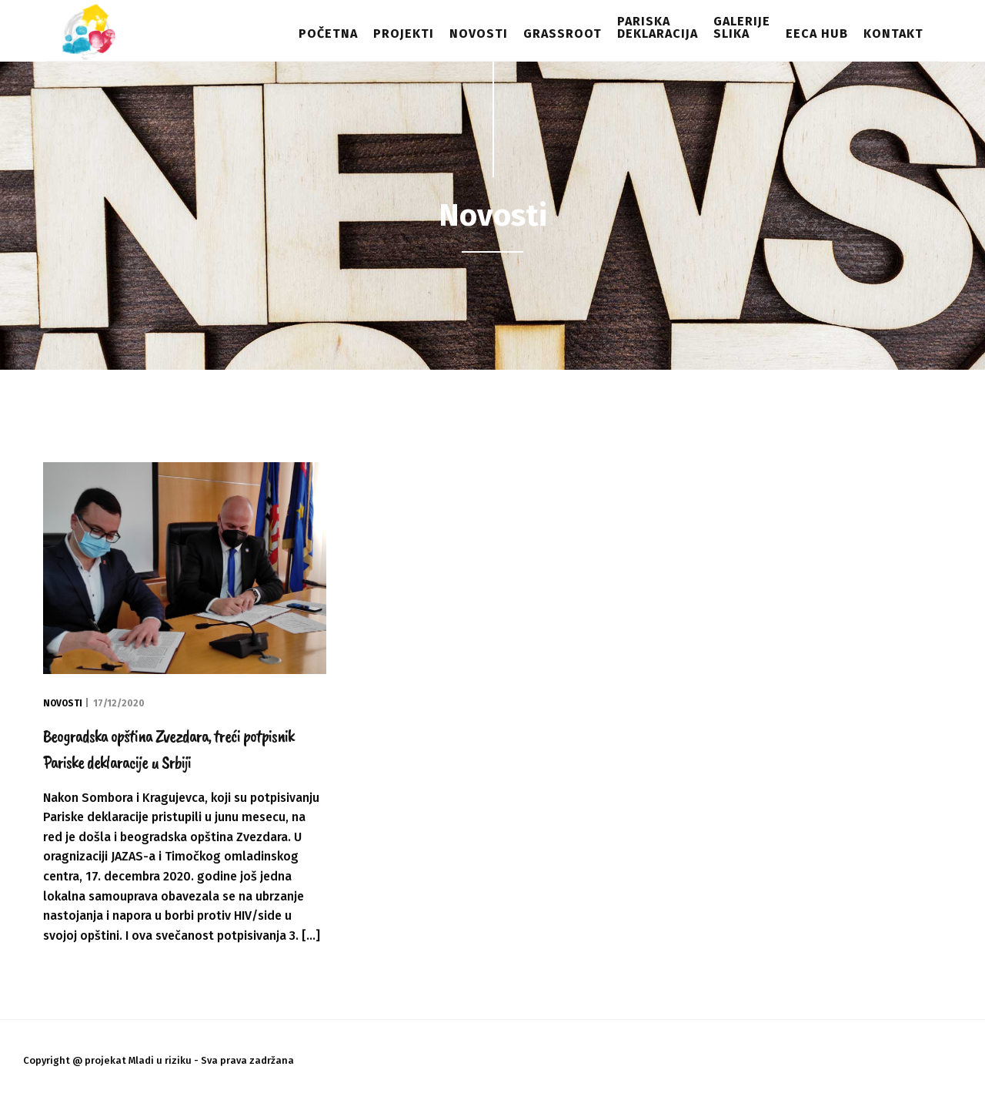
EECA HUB (817, 33)
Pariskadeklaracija (657, 27)
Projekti (403, 33)
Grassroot (562, 33)
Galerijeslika (741, 27)
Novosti (478, 33)
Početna (328, 33)
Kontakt (893, 33)
